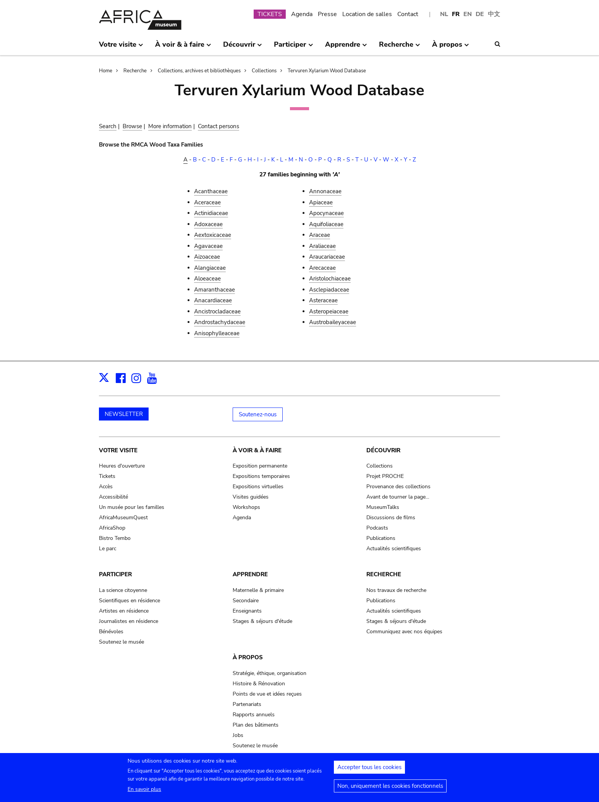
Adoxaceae (208, 224)
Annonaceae (325, 191)
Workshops (246, 507)
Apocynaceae (326, 213)
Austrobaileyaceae (332, 322)
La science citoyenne (123, 590)
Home (105, 70)
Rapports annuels (254, 714)
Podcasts (377, 527)
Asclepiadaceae (329, 289)
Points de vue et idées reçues (267, 694)
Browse (132, 126)
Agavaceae (208, 246)
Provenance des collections (398, 486)
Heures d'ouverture (122, 465)
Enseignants (247, 611)
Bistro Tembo (115, 538)
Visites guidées (251, 496)
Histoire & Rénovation (259, 683)
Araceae (319, 235)
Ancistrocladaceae (217, 311)
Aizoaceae (207, 257)
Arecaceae (322, 268)
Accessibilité (113, 496)
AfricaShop (112, 527)
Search (108, 126)
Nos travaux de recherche (396, 590)
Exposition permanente (260, 465)
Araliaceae (322, 246)
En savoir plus (144, 793)
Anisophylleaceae (217, 333)
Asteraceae (323, 300)
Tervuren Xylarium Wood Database (327, 70)
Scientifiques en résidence (129, 600)
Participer (115, 574)
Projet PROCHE (385, 476)
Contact (407, 14)
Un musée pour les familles (131, 507)
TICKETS (269, 14)
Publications (380, 538)
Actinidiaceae (211, 213)
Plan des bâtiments (255, 725)
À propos (248, 657)
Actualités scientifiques (393, 548)
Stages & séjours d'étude (262, 621)
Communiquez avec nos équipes (404, 631)
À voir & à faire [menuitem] (183, 47)
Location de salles (367, 14)
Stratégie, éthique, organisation (269, 673)
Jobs (238, 735)
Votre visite (118, 450)
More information (170, 126)
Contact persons (218, 126)
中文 (494, 14)
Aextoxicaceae (212, 235)
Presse (327, 14)
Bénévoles (111, 631)
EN (467, 14)
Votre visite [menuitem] (121, 47)
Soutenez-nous (258, 414)
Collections (264, 70)
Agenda (301, 14)
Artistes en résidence (124, 611)
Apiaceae (321, 202)
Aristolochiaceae (330, 278)
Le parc (107, 548)
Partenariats (247, 704)
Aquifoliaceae (326, 224)
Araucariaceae (327, 257)
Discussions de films (390, 517)
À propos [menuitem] (450, 47)
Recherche (135, 70)
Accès (106, 486)
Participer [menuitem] (293, 47)
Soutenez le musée (121, 642)
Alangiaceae (210, 268)
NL (444, 14)
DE (480, 14)
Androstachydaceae (219, 322)
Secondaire (246, 600)
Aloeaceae (207, 278)
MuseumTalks (382, 507)
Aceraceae (207, 202)
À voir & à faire (257, 450)
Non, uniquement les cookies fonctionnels (390, 790)
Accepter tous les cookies (369, 771)
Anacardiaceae (213, 300)
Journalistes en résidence (128, 621)
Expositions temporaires (261, 476)
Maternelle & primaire (258, 590)
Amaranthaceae (214, 289)
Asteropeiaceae (328, 311)
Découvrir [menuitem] (242, 47)
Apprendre (250, 574)
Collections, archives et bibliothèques (199, 70)
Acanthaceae (211, 191)
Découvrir (383, 450)
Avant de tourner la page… (397, 496)
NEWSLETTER (124, 414)
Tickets (107, 476)
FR (456, 14)
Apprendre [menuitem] (346, 47)
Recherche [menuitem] (399, 47)
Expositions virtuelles (258, 486)
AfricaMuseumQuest (123, 517)
